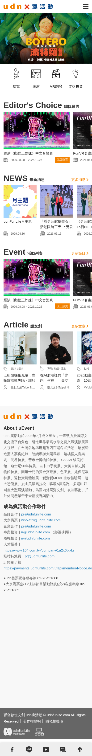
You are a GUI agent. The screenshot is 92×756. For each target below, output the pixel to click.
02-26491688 (47, 578)
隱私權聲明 (54, 721)
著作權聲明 (32, 721)
